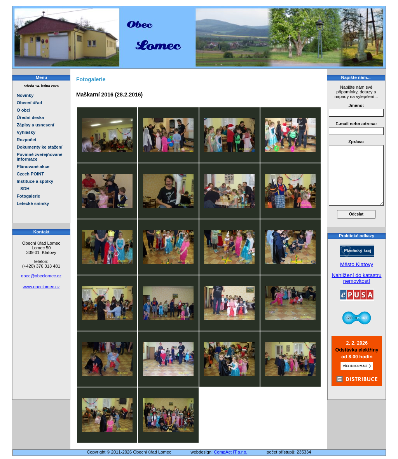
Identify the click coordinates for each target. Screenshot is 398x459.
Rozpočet (26, 139)
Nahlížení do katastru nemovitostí (356, 278)
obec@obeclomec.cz (41, 275)
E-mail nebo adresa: (356, 123)
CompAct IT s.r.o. (230, 452)
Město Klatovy (356, 264)
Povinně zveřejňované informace (40, 156)
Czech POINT (30, 174)
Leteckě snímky (33, 203)
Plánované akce (33, 166)
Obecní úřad (29, 102)
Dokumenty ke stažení (40, 147)
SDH (23, 188)
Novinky (25, 95)
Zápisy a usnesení (35, 125)
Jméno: (356, 105)
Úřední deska (30, 117)
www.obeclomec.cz (41, 286)
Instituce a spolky (35, 181)
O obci (23, 110)
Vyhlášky (26, 132)
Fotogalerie (28, 196)
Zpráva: (356, 141)
